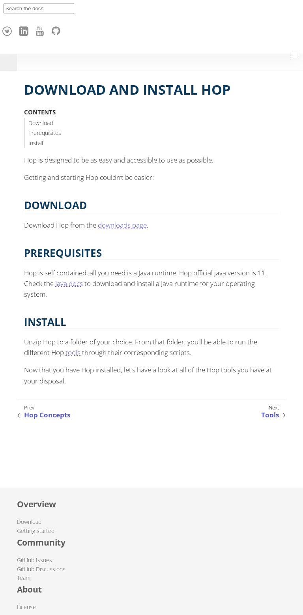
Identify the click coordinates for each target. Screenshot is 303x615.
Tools (270, 415)
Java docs (69, 283)
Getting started (35, 531)
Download (40, 123)
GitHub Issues (34, 560)
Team (23, 577)
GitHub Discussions (41, 569)
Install (35, 143)
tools (72, 352)
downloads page (122, 225)
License (26, 607)
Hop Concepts (47, 415)
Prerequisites (44, 132)
